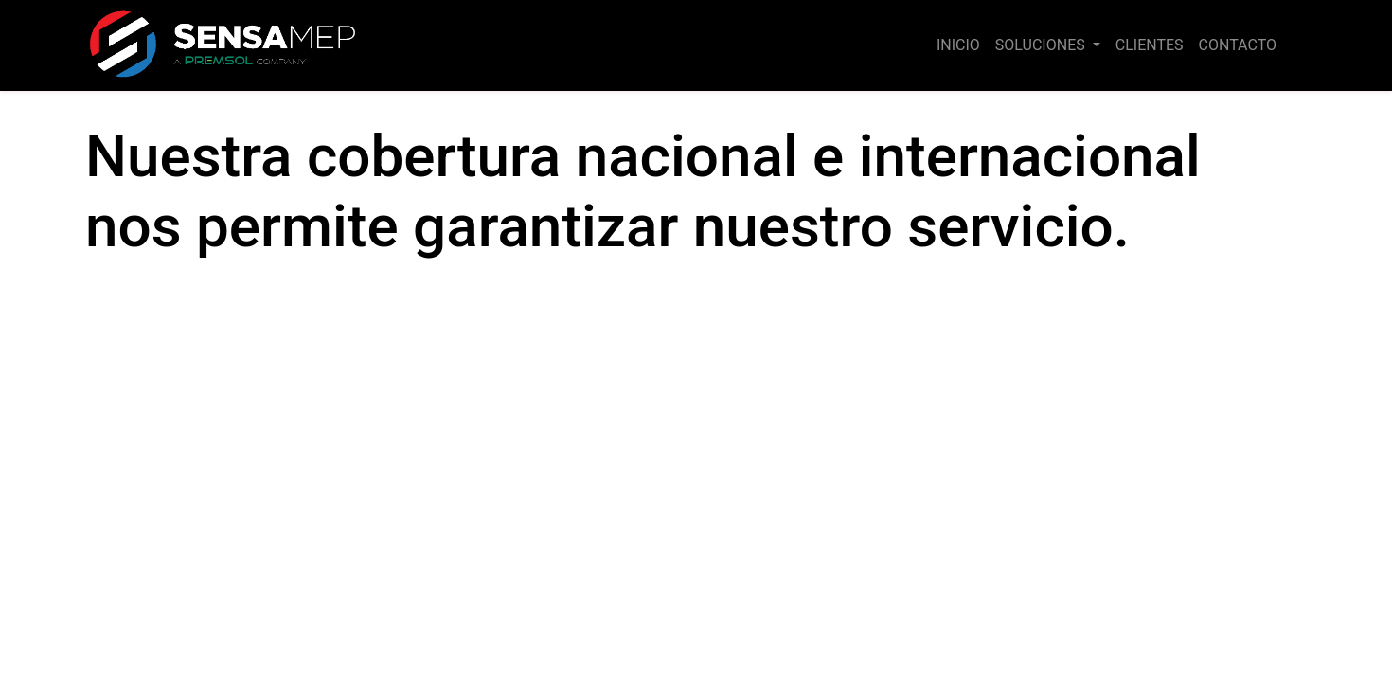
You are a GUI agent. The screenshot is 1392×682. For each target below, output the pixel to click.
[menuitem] (958, 45)
